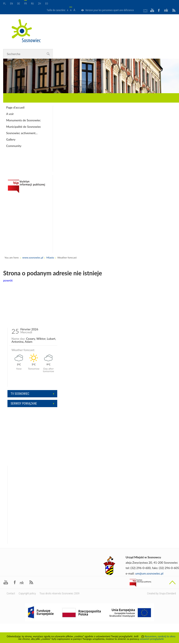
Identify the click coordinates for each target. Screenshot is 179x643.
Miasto (50, 257)
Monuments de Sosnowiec (23, 120)
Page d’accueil (15, 107)
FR (25, 3)
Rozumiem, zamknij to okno (160, 636)
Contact (11, 593)
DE (18, 3)
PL (4, 3)
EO (46, 3)
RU (32, 3)
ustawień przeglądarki (151, 638)
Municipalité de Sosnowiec (23, 126)
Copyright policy (27, 593)
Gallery (10, 139)
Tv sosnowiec (20, 393)
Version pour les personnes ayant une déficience (109, 10)
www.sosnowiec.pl (32, 257)
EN (11, 3)
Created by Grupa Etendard (161, 593)
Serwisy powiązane (24, 403)
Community (13, 146)
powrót (8, 280)
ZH (39, 3)
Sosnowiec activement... (21, 133)
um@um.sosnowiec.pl (149, 573)
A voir (10, 114)
